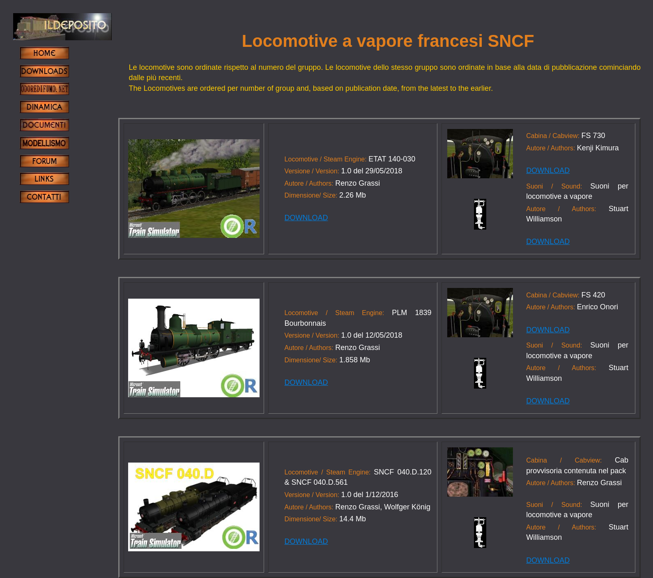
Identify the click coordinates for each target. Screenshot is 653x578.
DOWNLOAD (306, 218)
